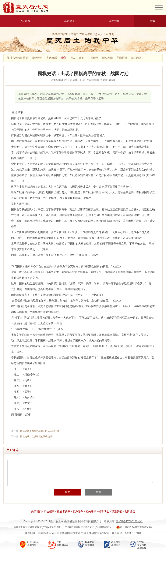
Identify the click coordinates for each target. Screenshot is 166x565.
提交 (67, 492)
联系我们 (116, 511)
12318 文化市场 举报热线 (141, 545)
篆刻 (81, 57)
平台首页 (22, 21)
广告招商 (49, 511)
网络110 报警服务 (89, 544)
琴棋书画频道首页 (17, 57)
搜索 (150, 21)
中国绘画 (93, 57)
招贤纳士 (103, 511)
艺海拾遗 (122, 57)
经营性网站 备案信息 (33, 544)
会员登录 (67, 21)
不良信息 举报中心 (115, 544)
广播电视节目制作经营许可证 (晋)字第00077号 (88, 527)
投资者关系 (63, 511)
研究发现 (107, 57)
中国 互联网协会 (62, 544)
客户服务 (77, 511)
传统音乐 (37, 57)
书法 (72, 57)
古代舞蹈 (51, 57)
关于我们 (36, 511)
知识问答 (136, 57)
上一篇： (35, 430)
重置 (98, 492)
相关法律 (91, 511)
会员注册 (112, 21)
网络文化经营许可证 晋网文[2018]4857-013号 (37, 527)
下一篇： (31, 436)
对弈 (63, 57)
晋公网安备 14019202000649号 (134, 527)
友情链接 (129, 511)
